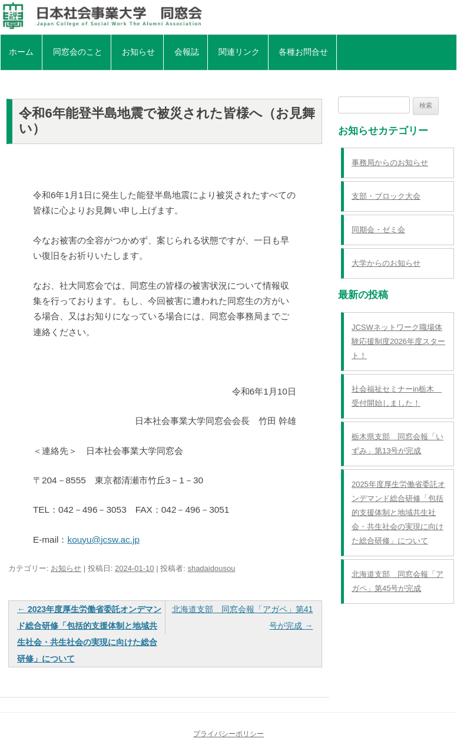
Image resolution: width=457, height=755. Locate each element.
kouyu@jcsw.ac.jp (103, 539)
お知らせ (138, 51)
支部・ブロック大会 (386, 196)
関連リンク (239, 51)
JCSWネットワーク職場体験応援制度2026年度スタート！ (398, 341)
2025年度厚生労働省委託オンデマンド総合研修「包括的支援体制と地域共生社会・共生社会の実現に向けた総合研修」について (398, 512)
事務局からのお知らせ (390, 162)
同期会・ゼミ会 (378, 229)
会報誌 (186, 51)
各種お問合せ (303, 51)
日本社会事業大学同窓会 (228, 16)
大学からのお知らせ (386, 263)
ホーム (21, 51)
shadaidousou (211, 568)
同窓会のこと (77, 51)
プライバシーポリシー (228, 734)
